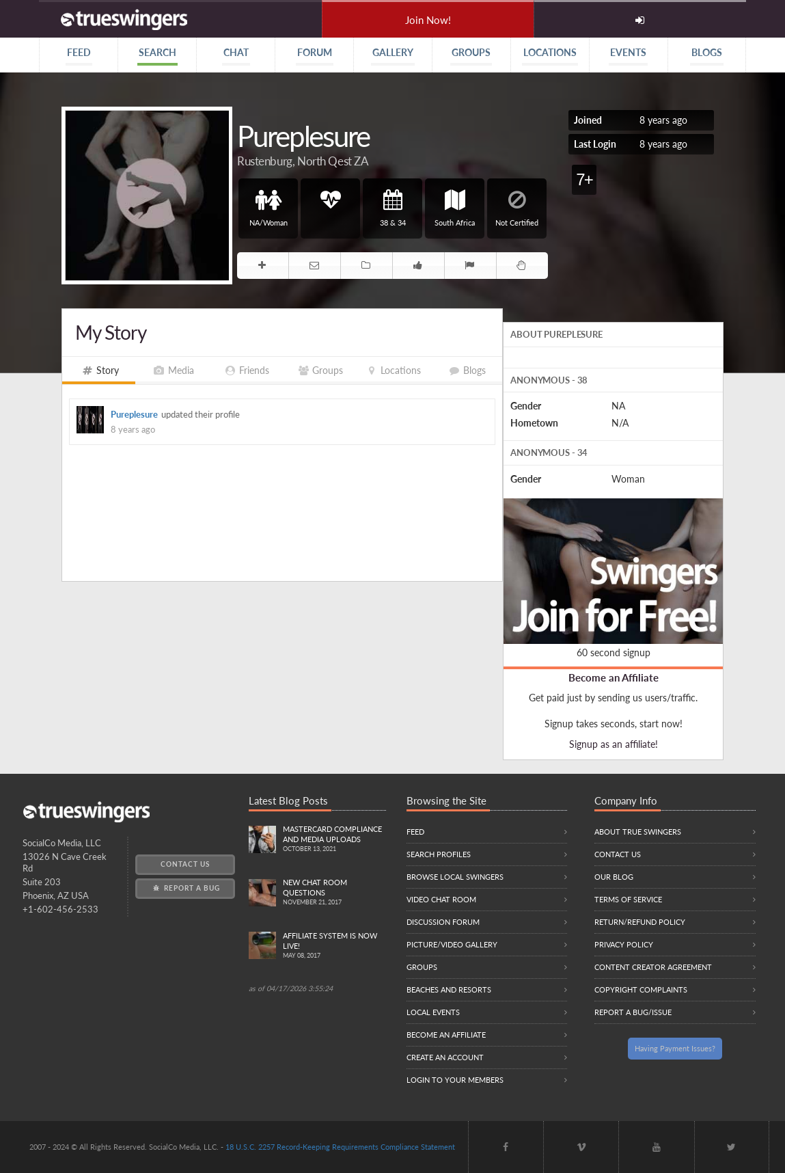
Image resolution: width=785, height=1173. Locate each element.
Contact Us (185, 864)
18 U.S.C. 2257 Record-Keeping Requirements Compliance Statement (340, 1146)
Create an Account (445, 1057)
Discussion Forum (443, 921)
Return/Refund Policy (639, 921)
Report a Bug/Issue (633, 1012)
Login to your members (455, 1079)
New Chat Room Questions (334, 892)
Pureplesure (134, 414)
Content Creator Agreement (653, 966)
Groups (422, 966)
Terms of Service (628, 899)
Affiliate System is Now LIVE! (334, 946)
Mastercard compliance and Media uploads (334, 839)
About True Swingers (637, 831)
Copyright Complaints (640, 989)
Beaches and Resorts (449, 989)
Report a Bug (185, 888)
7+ (584, 179)
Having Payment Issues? (675, 1048)
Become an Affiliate (613, 677)
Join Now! (428, 20)
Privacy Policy (623, 944)
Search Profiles (439, 854)
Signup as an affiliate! (613, 744)
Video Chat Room (441, 899)
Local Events (433, 1012)
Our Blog (613, 876)
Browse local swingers (455, 876)
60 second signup (613, 652)
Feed (415, 831)
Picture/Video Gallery (452, 944)
